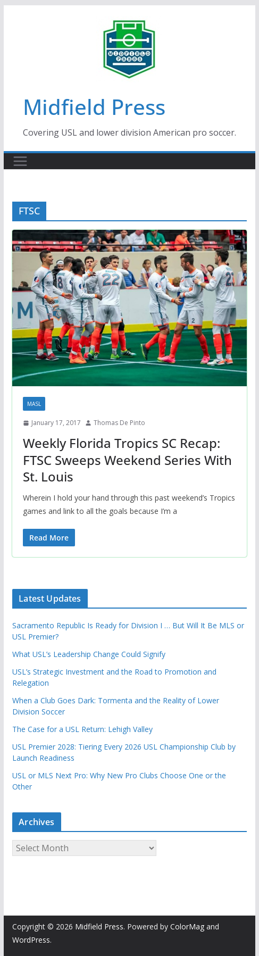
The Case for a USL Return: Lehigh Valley (82, 729)
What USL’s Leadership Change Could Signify (88, 654)
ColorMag (187, 926)
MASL (34, 404)
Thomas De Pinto (119, 422)
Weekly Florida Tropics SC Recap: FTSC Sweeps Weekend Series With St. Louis (127, 459)
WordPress (31, 940)
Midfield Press (94, 106)
